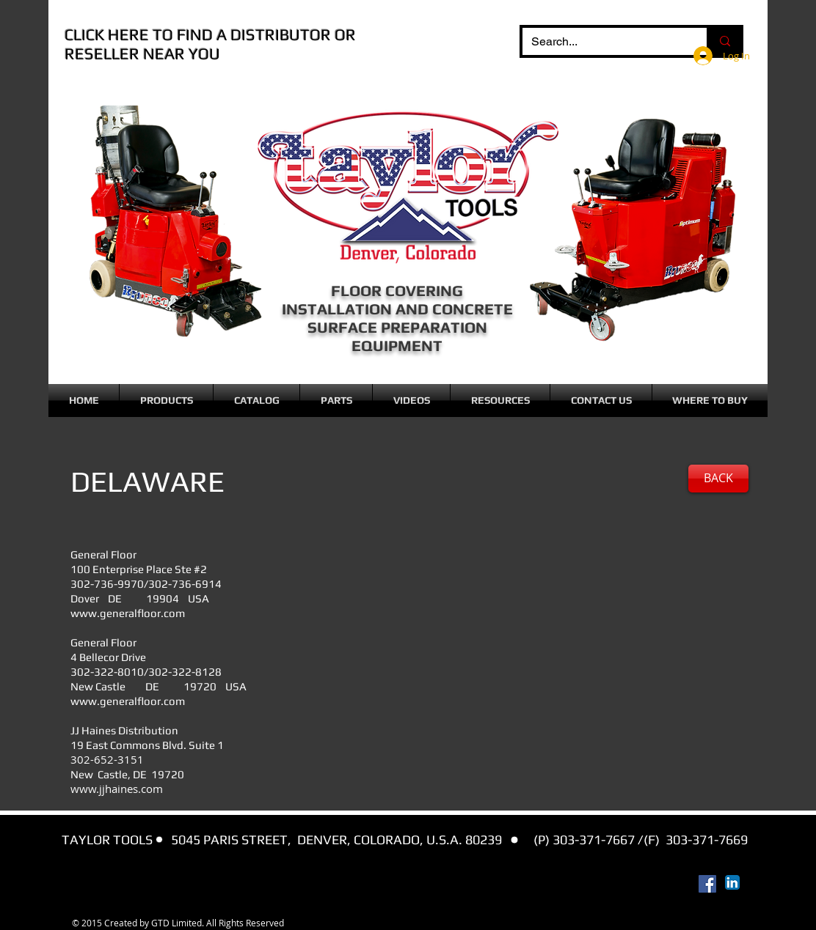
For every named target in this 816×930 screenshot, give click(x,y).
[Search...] (603, 42)
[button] (166, 400)
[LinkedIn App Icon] (732, 882)
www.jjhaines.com (116, 788)
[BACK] (718, 478)
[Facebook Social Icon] (707, 884)
